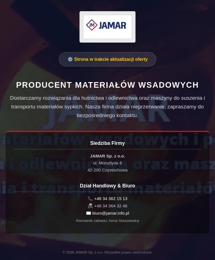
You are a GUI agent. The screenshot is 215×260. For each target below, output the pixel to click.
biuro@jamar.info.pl (110, 213)
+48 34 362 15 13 (110, 198)
